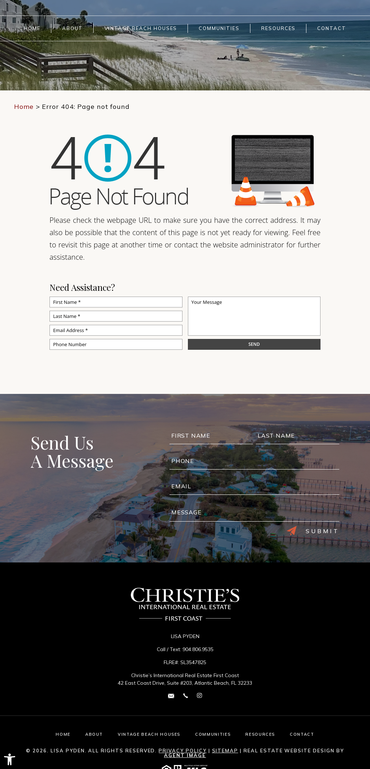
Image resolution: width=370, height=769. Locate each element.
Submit (313, 531)
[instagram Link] (199, 696)
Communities (219, 28)
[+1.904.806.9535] (185, 695)
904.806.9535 (198, 649)
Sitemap (225, 750)
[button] (9, 759)
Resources (278, 28)
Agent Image (185, 755)
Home (32, 28)
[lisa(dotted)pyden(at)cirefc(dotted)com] (171, 695)
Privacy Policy (182, 750)
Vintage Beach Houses (140, 28)
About (72, 28)
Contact (331, 28)
